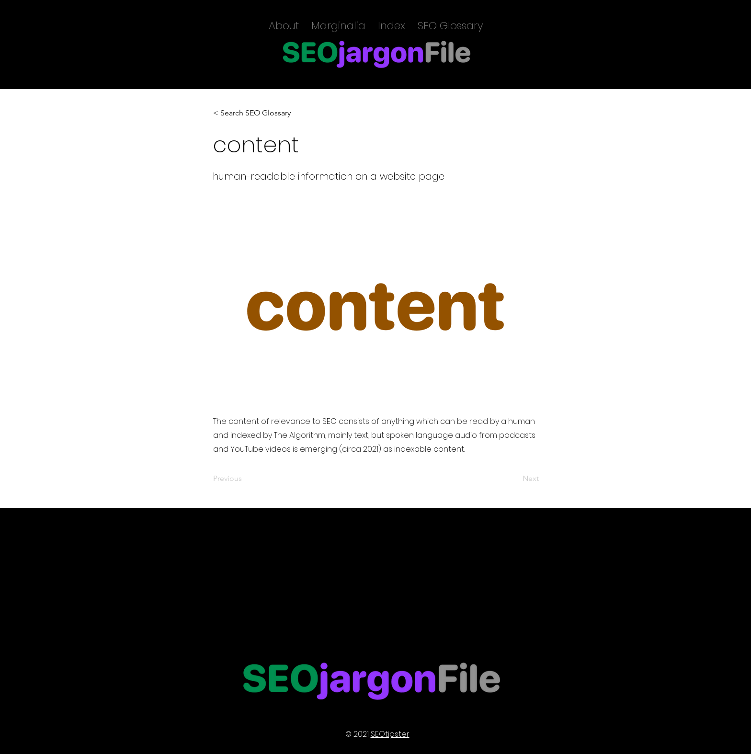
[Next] (515, 478)
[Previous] (244, 478)
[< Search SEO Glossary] (252, 113)
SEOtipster (390, 734)
